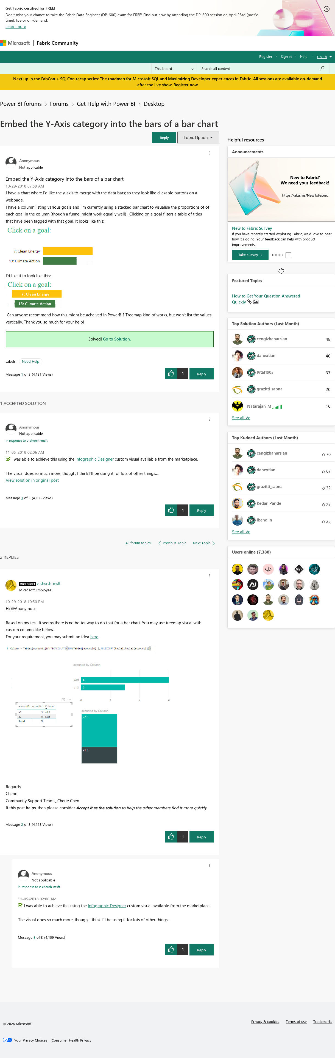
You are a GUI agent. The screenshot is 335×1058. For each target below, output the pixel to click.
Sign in (286, 56)
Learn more (15, 26)
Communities (162, 43)
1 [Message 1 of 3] (22, 374)
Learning (207, 43)
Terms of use (296, 1021)
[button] (164, 137)
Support (230, 43)
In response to (26, 440)
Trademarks (322, 1021)
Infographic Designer (95, 459)
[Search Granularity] (174, 68)
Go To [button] (322, 56)
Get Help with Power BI (106, 103)
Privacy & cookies (265, 1021)
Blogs (186, 43)
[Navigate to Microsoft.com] (15, 43)
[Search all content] (263, 68)
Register (265, 56)
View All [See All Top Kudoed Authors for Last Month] (241, 532)
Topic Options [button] (196, 137)
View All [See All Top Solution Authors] (241, 418)
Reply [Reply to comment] (201, 510)
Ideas (137, 43)
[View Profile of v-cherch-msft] (48, 583)
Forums (91, 43)
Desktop (154, 103)
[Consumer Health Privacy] (71, 1040)
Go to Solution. (117, 339)
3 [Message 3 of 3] (22, 497)
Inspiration (115, 43)
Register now (186, 84)
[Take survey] (250, 255)
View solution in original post (32, 480)
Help (304, 56)
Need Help (30, 361)
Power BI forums (21, 103)
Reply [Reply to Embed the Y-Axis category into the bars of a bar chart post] (201, 373)
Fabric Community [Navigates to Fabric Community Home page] (57, 42)
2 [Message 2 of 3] (22, 824)
